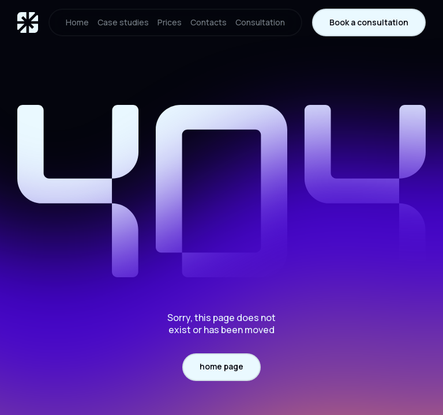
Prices (169, 22)
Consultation (260, 22)
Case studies (123, 22)
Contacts (208, 22)
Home (77, 22)
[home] (27, 22)
